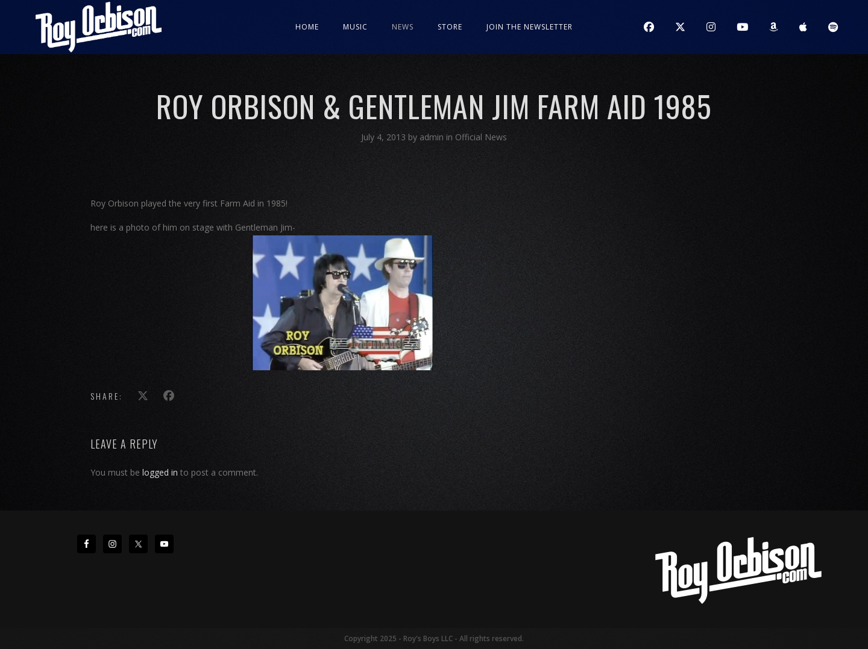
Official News (481, 137)
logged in (160, 472)
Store (450, 27)
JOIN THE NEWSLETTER (529, 27)
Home (307, 27)
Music (355, 27)
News (403, 27)
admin (433, 137)
